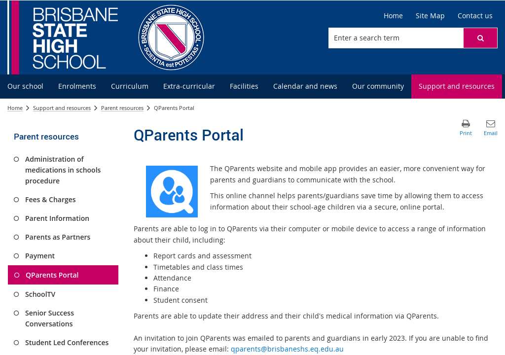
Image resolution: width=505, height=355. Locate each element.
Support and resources (62, 107)
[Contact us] (475, 16)
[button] (480, 38)
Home (15, 107)
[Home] (393, 16)
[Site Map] (430, 16)
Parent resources (122, 107)
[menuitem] (25, 86)
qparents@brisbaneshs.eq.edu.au (287, 349)
